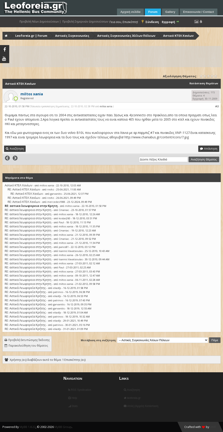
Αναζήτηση (132, 389)
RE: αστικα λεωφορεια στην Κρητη (28, 210)
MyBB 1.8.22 (28, 427)
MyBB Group (63, 427)
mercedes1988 (56, 201)
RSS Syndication (79, 389)
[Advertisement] (112, 56)
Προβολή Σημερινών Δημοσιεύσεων (85, 21)
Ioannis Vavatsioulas (71, 251)
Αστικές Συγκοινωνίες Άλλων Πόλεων (126, 36)
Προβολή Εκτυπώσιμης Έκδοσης (29, 340)
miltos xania (106, 106)
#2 (216, 106)
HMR (213, 427)
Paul (61, 222)
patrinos (58, 292)
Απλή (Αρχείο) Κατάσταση (141, 406)
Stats (73, 406)
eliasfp (57, 288)
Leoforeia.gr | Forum (31, 36)
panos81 (64, 247)
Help (72, 398)
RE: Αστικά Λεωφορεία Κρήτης (25, 288)
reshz (50, 189)
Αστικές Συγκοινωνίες (72, 36)
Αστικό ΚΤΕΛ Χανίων (178, 36)
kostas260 (64, 218)
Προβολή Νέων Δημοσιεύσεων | (40, 21)
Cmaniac (64, 210)
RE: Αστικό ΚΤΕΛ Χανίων (24, 189)
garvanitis (56, 193)
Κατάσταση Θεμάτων (203, 83)
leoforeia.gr (132, 398)
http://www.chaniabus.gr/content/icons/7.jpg (156, 137)
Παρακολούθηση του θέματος (28, 345)
